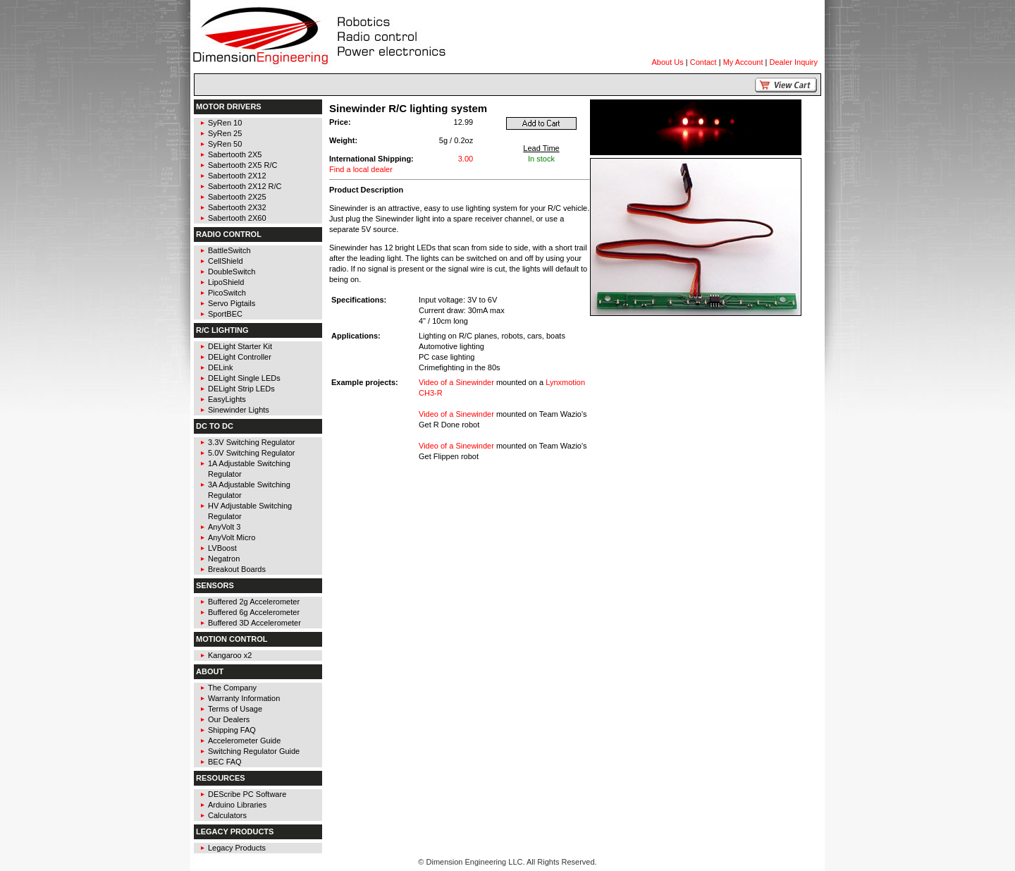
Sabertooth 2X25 (237, 197)
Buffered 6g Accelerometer (254, 612)
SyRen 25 (225, 133)
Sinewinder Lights (238, 410)
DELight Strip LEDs (241, 388)
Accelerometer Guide (244, 740)
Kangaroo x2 (230, 655)
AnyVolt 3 (224, 527)
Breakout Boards (237, 569)
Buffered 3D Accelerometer (254, 623)
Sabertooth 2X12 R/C (245, 186)
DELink (220, 367)
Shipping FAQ (232, 730)
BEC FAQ (225, 761)
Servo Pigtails (231, 303)
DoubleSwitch (231, 271)
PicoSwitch (227, 292)
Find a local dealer (361, 169)
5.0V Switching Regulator (251, 453)
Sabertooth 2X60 (237, 218)
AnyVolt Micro (231, 537)
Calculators (227, 815)
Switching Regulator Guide (254, 751)
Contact (703, 62)
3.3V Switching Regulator (251, 442)
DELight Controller (239, 357)
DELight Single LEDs (244, 378)
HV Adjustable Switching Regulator (250, 510)
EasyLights (227, 399)
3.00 (465, 158)
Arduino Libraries (237, 804)
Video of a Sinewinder (456, 382)
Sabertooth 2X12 (237, 175)
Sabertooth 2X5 (235, 154)
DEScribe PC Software (247, 794)
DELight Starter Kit (240, 346)
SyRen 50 (225, 144)
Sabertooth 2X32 (237, 207)
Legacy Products (237, 847)
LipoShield (226, 282)
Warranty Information (244, 698)
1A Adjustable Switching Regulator (249, 468)
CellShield (225, 261)
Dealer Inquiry (794, 62)
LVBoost (222, 548)
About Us (668, 62)
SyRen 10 (225, 122)
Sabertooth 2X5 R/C (242, 165)
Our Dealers (229, 719)
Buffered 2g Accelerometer (254, 601)
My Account (743, 62)
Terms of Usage (235, 709)
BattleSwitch (229, 250)
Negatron (224, 558)
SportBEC (225, 314)
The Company (232, 687)
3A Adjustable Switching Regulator (249, 489)
